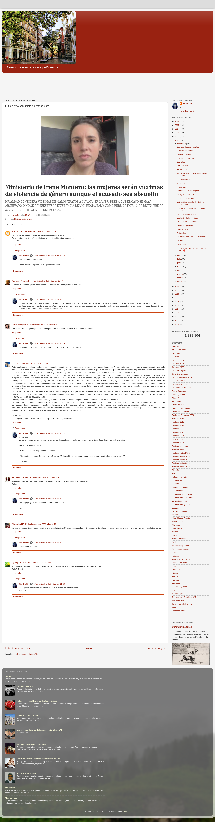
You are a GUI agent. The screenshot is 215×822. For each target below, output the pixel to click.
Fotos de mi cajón (179, 477)
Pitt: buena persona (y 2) (27, 773)
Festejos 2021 (178, 425)
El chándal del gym (185, 179)
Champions (182, 244)
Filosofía (175, 470)
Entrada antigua (156, 648)
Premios (175, 580)
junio (179, 263)
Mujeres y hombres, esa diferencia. (192, 237)
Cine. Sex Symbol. (180, 374)
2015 (177, 305)
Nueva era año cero (180, 549)
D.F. (13, 363)
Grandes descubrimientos (188, 147)
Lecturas (175, 508)
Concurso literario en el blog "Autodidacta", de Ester (39, 759)
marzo (180, 274)
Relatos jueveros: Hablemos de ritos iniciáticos (37, 701)
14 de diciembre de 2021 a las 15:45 (49, 499)
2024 (177, 129)
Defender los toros (182, 627)
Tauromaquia (177, 594)
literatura (176, 515)
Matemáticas (177, 521)
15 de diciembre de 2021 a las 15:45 (35, 562)
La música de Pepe (180, 501)
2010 (177, 324)
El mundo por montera (181, 408)
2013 (177, 313)
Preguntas (181, 187)
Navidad (175, 542)
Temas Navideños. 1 (185, 183)
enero (180, 282)
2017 (177, 298)
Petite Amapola (19, 325)
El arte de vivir (178, 405)
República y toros (179, 587)
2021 (177, 140)
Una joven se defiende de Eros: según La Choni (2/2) (39, 730)
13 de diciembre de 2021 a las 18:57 (47, 281)
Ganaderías (177, 480)
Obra (174, 552)
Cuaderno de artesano (181, 388)
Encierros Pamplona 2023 (183, 415)
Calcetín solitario (184, 229)
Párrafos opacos (12, 676)
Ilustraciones (177, 491)
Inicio (88, 648)
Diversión (176, 398)
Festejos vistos (178, 449)
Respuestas (20, 250)
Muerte (175, 535)
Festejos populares (180, 446)
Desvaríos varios (179, 391)
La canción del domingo (182, 494)
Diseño (180, 240)
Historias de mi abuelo (181, 487)
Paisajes (175, 556)
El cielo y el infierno (185, 198)
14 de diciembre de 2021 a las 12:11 (40, 524)
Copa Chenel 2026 (180, 384)
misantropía (177, 528)
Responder (17, 245)
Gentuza (175, 484)
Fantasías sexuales (25, 686)
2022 (177, 136)
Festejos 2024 (178, 436)
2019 (177, 290)
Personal (176, 569)
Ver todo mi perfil (187, 111)
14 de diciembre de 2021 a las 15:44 (49, 433)
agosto (180, 255)
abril (179, 270)
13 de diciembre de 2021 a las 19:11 (49, 299)
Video (174, 607)
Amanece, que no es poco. (188, 191)
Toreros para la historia (182, 604)
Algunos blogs (11, 798)
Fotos (174, 473)
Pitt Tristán (24, 256)
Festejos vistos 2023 (181, 456)
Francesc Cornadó (20, 477)
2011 (177, 320)
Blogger (126, 811)
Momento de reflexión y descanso (31, 744)
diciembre (181, 144)
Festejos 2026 (178, 443)
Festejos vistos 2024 (181, 460)
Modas (175, 532)
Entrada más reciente (18, 648)
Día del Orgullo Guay (186, 225)
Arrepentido (10, 788)
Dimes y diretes (178, 395)
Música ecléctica (179, 539)
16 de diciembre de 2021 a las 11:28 (49, 584)
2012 (177, 316)
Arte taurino (177, 353)
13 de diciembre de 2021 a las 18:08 (40, 231)
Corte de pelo (182, 166)
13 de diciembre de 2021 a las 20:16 (49, 343)
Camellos (181, 162)
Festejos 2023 (178, 432)
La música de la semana (182, 497)
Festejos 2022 (178, 429)
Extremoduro (182, 169)
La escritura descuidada (187, 222)
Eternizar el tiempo (185, 151)
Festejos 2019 (178, 422)
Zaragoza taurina (179, 611)
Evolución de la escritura (187, 218)
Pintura (175, 573)
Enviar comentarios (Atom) (28, 654)
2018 (177, 294)
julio (179, 259)
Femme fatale (178, 418)
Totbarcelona (18, 231)
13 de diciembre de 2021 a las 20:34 (32, 363)
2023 (177, 133)
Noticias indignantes (23, 219)
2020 (177, 286)
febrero (180, 278)
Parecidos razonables (181, 559)
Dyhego (15, 562)
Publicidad (176, 583)
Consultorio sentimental (182, 377)
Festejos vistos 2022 (181, 453)
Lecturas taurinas (179, 511)
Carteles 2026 (178, 367)
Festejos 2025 (178, 439)
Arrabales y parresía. (186, 158)
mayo (180, 266)
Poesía (175, 576)
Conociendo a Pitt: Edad (27, 715)
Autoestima (182, 233)
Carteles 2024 (178, 360)
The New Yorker (179, 600)
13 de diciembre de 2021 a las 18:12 (49, 256)
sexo (174, 590)
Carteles (175, 357)
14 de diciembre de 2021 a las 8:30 (45, 477)
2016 (177, 301)
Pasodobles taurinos (180, 563)
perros (174, 566)
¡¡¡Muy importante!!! (185, 194)
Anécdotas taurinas (180, 350)
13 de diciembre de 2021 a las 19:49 (42, 325)
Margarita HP (18, 524)
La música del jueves (181, 504)
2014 (177, 309)
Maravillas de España (181, 518)
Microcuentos (177, 525)
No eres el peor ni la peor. (188, 214)
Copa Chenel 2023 (180, 381)
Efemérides (177, 401)
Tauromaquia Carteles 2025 (184, 597)
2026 (177, 121)
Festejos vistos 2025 (181, 463)
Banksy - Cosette (184, 154)
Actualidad (176, 346)
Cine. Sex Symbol (179, 370)
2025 (177, 125)
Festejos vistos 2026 (181, 466)
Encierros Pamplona (180, 412)
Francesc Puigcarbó (21, 281)
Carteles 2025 (178, 364)
